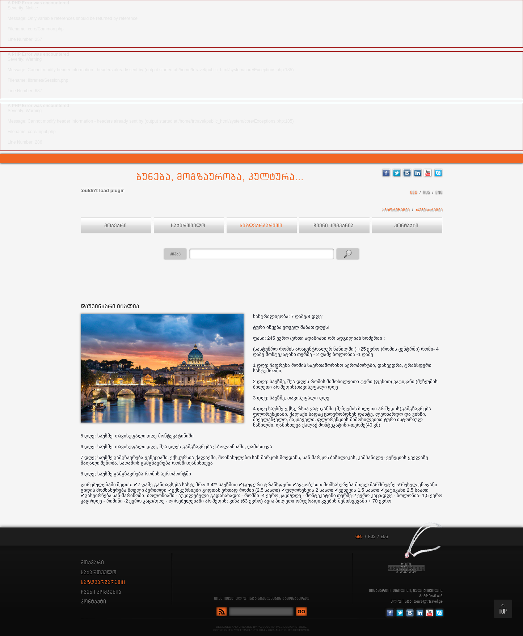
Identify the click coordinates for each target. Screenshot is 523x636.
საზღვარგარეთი (262, 225)
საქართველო (189, 225)
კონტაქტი (407, 225)
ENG (439, 192)
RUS (426, 192)
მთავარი (116, 225)
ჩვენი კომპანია (334, 225)
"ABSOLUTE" (266, 626)
